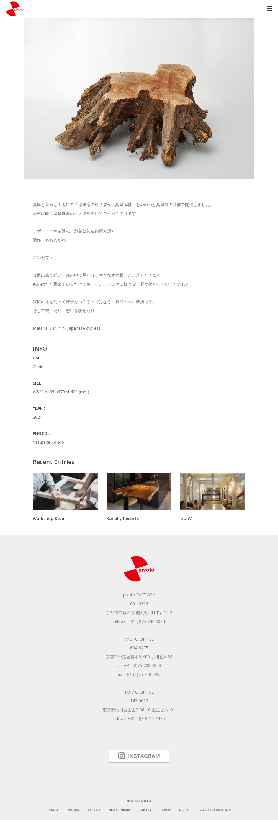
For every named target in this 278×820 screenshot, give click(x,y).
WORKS (74, 810)
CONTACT (146, 810)
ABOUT (54, 810)
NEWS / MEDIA (119, 810)
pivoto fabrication (214, 810)
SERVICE (94, 810)
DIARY (183, 810)
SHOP (166, 810)
